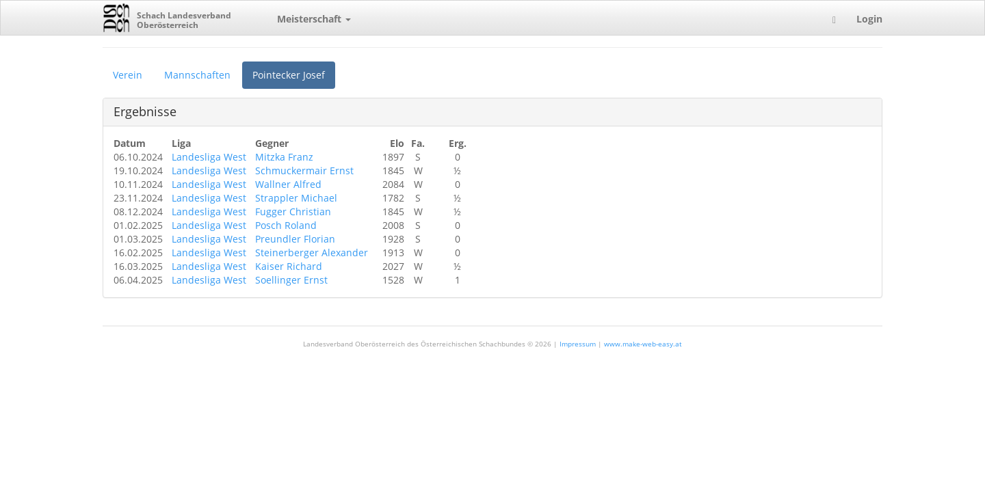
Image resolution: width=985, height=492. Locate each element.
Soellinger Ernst (291, 279)
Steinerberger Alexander (311, 252)
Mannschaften (197, 74)
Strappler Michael (296, 197)
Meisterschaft (314, 18)
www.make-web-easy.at (643, 343)
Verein (127, 74)
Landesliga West (209, 156)
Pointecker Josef (288, 74)
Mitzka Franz (284, 156)
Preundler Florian (295, 238)
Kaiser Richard (288, 266)
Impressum (578, 343)
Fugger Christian (293, 211)
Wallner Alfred (288, 184)
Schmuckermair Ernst (304, 170)
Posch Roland (286, 225)
